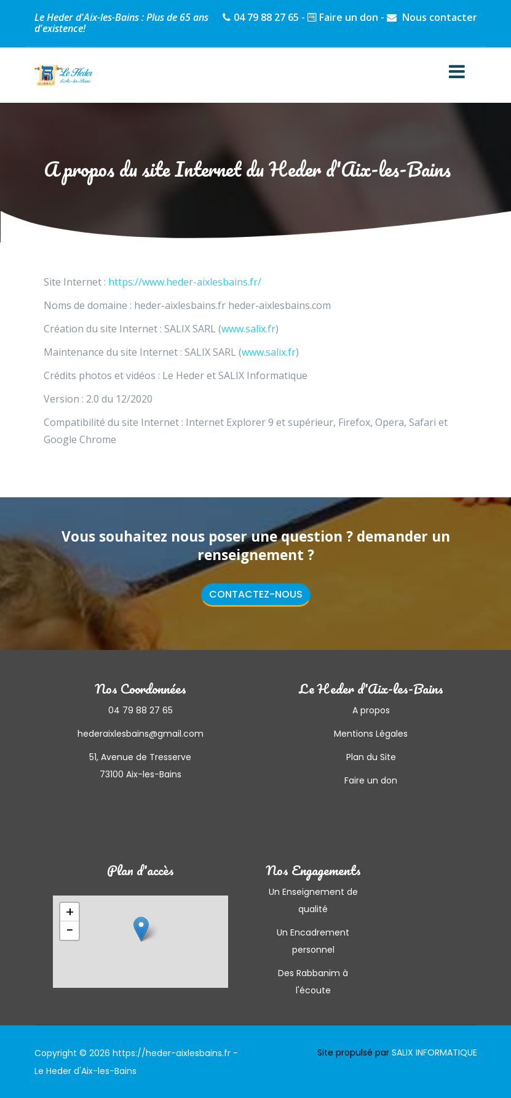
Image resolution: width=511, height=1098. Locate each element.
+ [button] (69, 912)
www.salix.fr (248, 328)
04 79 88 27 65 (266, 17)
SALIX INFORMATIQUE (434, 1052)
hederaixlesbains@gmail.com (140, 733)
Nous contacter (438, 17)
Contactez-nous (256, 594)
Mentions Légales (371, 733)
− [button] (69, 930)
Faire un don (348, 17)
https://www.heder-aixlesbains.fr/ (184, 282)
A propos (371, 710)
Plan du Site (371, 757)
